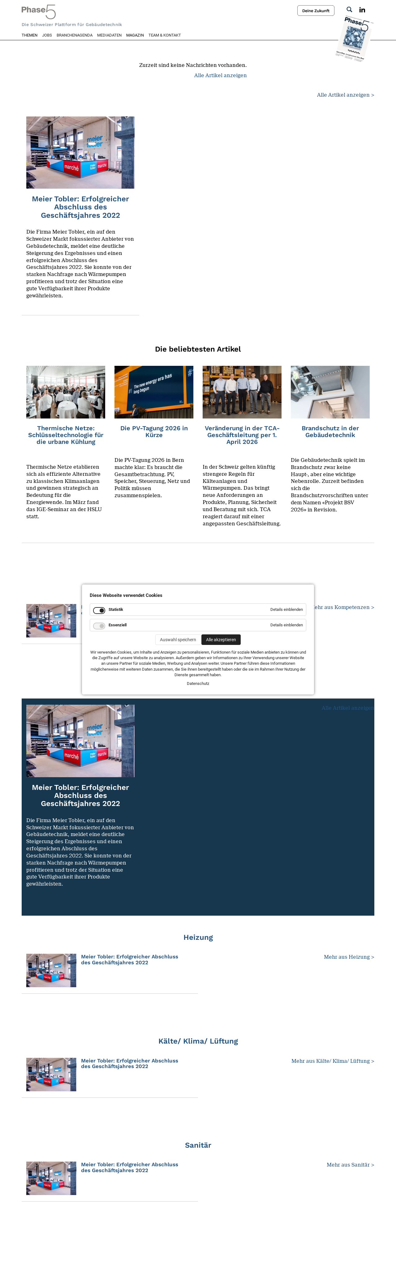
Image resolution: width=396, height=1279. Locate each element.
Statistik (116, 609)
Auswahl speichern (178, 639)
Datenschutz (198, 683)
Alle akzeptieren (221, 639)
